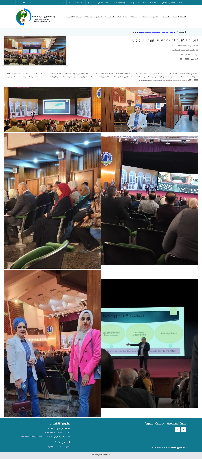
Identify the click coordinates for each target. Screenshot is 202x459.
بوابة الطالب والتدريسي (116, 17)
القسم (165, 17)
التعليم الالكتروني (168, 2)
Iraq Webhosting (105, 454)
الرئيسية (182, 32)
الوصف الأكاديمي (104, 2)
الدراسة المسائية (120, 2)
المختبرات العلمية (93, 17)
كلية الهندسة (157, 447)
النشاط (134, 17)
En (63, 2)
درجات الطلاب (79, 2)
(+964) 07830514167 (54, 432)
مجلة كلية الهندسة (150, 2)
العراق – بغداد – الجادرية (59, 446)
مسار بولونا (135, 2)
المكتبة (182, 2)
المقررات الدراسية (150, 17)
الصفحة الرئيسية (179, 17)
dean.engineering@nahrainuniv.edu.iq (36, 436)
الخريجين (91, 2)
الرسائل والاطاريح (74, 17)
